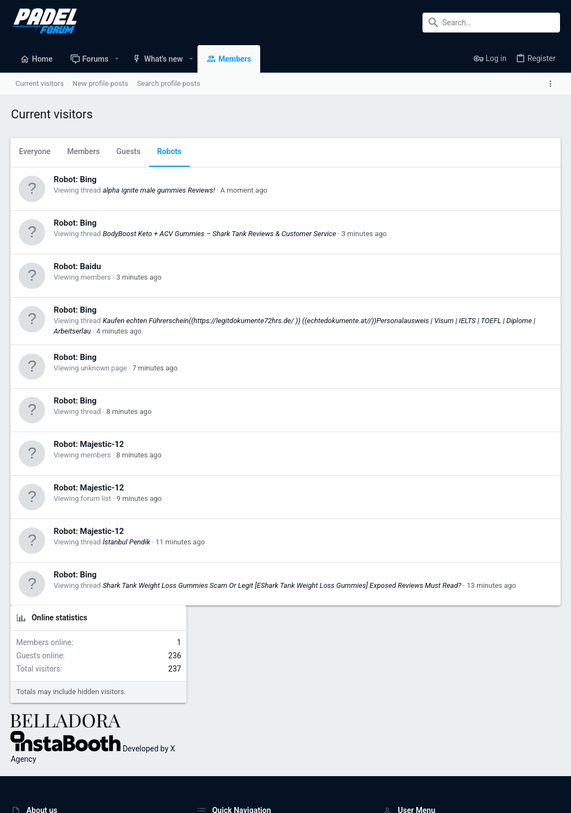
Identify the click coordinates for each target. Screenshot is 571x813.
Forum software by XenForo (100, 799)
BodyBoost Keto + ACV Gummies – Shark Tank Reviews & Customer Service (219, 234)
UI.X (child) (31, 772)
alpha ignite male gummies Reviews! (159, 190)
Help (494, 772)
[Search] (491, 22)
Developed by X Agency (462, 292)
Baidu (90, 266)
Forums (209, 700)
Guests (129, 151)
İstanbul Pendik (126, 542)
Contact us (214, 721)
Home (206, 679)
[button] (116, 59)
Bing (88, 179)
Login (391, 679)
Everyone (35, 151)
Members (83, 151)
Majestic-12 (102, 444)
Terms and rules (405, 772)
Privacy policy (459, 772)
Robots (169, 151)
